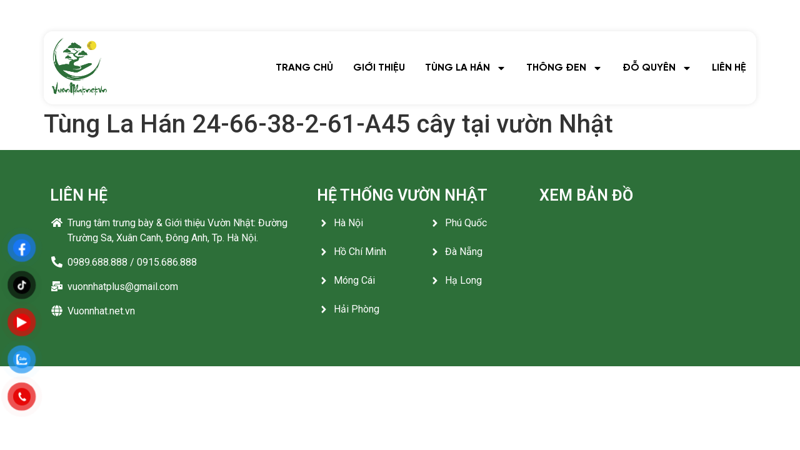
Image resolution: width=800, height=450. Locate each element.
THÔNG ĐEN (564, 68)
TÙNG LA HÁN (465, 68)
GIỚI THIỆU (379, 67)
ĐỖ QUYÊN (657, 68)
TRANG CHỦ (304, 67)
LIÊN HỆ (729, 67)
